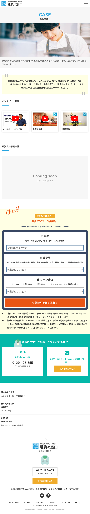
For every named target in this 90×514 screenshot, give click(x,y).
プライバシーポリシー (71, 503)
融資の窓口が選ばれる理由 (22, 490)
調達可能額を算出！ (45, 302)
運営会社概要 (15, 503)
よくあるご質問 (55, 490)
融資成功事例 (41, 490)
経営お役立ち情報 (71, 490)
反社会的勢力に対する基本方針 (45, 506)
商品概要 (29, 503)
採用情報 (53, 503)
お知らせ (41, 503)
